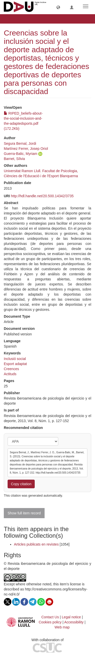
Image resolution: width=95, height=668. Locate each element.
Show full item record (24, 513)
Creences (11, 369)
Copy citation (21, 484)
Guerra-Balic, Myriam (20, 154)
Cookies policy (50, 622)
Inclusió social (15, 359)
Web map (62, 627)
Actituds (10, 374)
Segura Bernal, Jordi (20, 143)
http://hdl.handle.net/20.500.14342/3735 (42, 196)
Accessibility (74, 622)
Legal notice (71, 617)
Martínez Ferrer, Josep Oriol (26, 149)
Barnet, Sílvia (14, 159)
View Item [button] (17, 19)
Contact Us (50, 617)
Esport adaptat (15, 364)
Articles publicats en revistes (36, 544)
